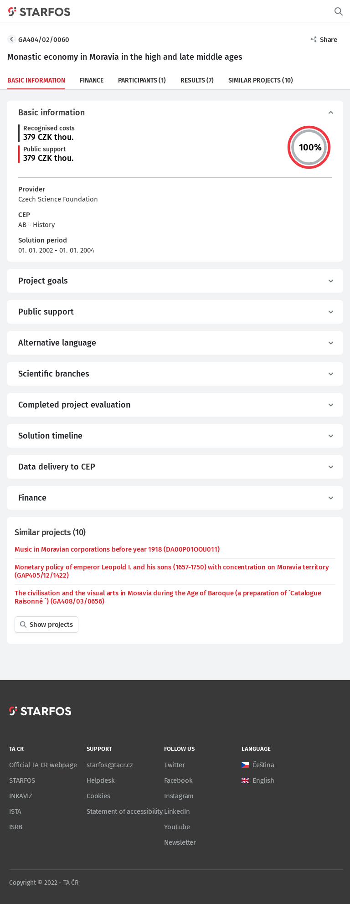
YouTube (177, 827)
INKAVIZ (20, 796)
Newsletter (180, 842)
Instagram (179, 796)
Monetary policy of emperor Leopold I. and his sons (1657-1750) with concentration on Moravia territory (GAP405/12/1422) (172, 571)
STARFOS (22, 780)
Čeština (263, 765)
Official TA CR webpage (43, 765)
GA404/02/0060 (43, 40)
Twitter (174, 765)
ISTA (15, 811)
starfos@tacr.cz (110, 765)
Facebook (178, 780)
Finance (91, 80)
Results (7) (197, 80)
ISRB (15, 827)
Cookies (98, 796)
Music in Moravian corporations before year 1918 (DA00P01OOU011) (117, 549)
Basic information (36, 80)
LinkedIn (177, 811)
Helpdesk (100, 780)
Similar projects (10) (260, 80)
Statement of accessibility (125, 811)
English (263, 780)
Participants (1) (142, 80)
